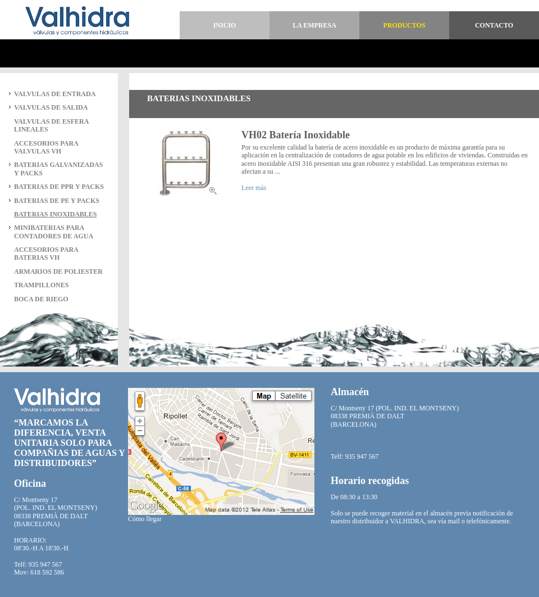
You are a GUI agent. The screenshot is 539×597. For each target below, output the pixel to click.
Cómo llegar (145, 519)
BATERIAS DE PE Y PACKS (56, 201)
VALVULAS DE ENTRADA (54, 94)
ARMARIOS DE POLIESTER (58, 271)
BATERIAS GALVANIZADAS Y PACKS (58, 169)
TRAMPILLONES (41, 285)
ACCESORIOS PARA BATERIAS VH (46, 253)
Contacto (494, 25)
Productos (404, 25)
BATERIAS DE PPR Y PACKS (59, 187)
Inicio (224, 25)
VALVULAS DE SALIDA (51, 107)
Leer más (253, 188)
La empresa (314, 25)
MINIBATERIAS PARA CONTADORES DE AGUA (53, 231)
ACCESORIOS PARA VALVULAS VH (46, 147)
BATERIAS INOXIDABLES (55, 214)
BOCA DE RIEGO (41, 299)
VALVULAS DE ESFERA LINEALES (51, 125)
